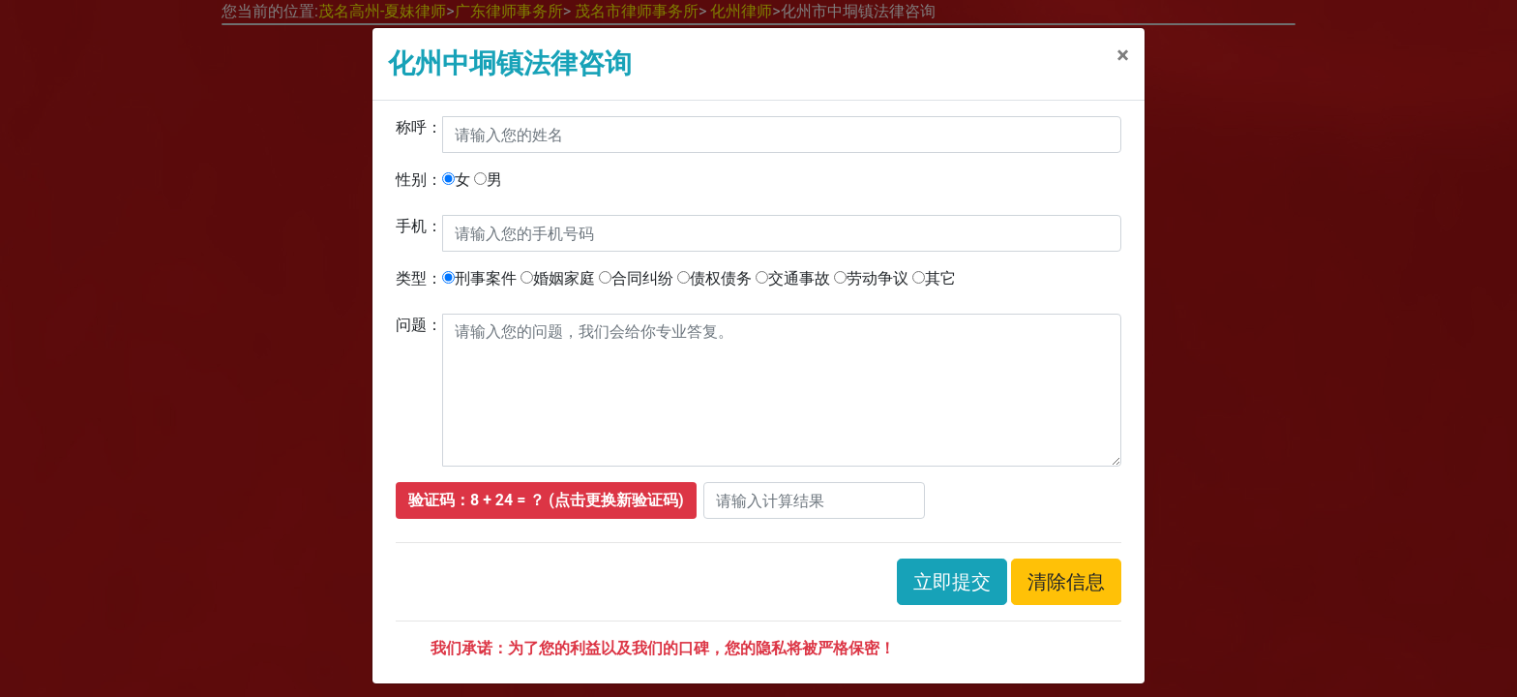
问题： (419, 325)
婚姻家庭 (558, 278)
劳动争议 (871, 278)
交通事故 (793, 278)
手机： (419, 226)
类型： (419, 278)
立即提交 (952, 581)
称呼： (419, 127)
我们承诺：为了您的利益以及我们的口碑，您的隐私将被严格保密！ (663, 648)
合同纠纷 (636, 278)
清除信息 (1066, 581)
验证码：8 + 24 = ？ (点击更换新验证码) (546, 500)
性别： (419, 179)
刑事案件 (479, 278)
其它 (934, 278)
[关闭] (1123, 55)
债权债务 (714, 278)
